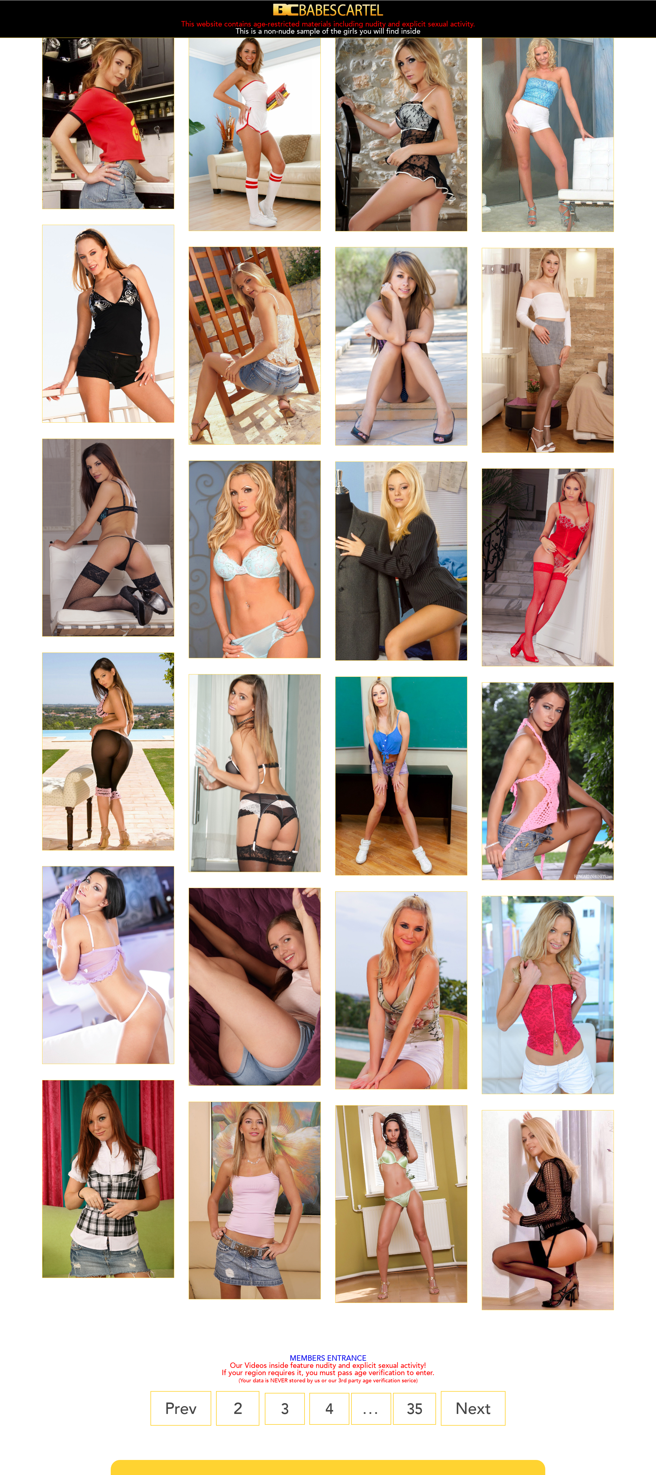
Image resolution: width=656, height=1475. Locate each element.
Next (481, 1409)
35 (420, 1409)
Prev (173, 1409)
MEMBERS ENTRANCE (328, 1358)
